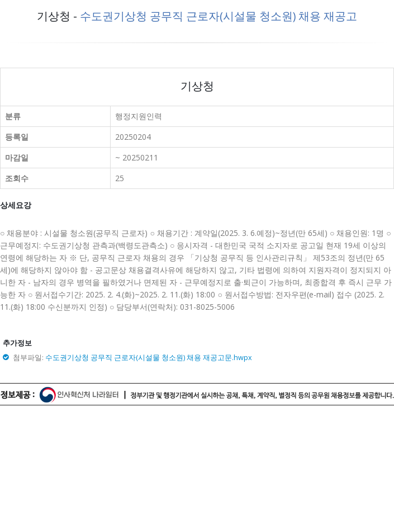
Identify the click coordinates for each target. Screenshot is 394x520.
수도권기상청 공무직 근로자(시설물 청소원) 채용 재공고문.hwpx (148, 357)
